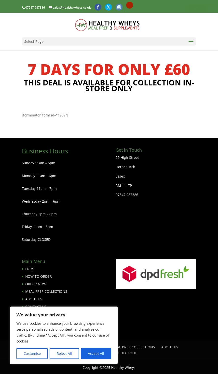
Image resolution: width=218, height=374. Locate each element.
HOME (30, 268)
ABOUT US (33, 299)
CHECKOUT (127, 353)
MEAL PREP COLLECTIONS (46, 291)
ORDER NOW (35, 283)
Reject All (64, 353)
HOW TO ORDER (38, 276)
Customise (32, 353)
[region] (64, 335)
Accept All (96, 353)
